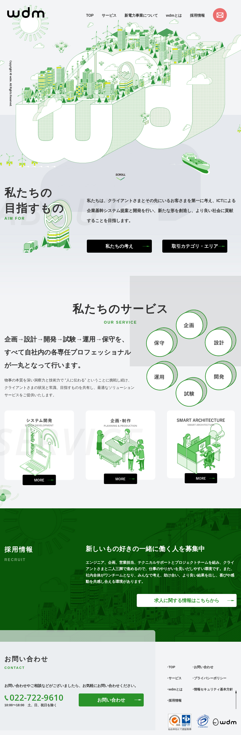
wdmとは (174, 15)
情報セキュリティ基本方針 (213, 689)
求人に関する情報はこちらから (186, 600)
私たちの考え (119, 246)
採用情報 (197, 15)
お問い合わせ (111, 700)
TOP (90, 15)
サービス (109, 15)
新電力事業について (141, 15)
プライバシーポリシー (210, 678)
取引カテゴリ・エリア (195, 246)
